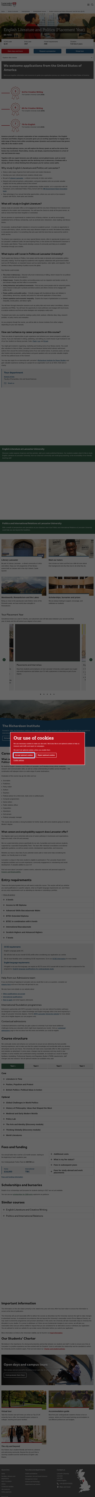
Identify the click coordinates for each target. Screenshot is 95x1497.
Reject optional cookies (46, 755)
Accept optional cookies (24, 755)
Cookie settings (18, 760)
